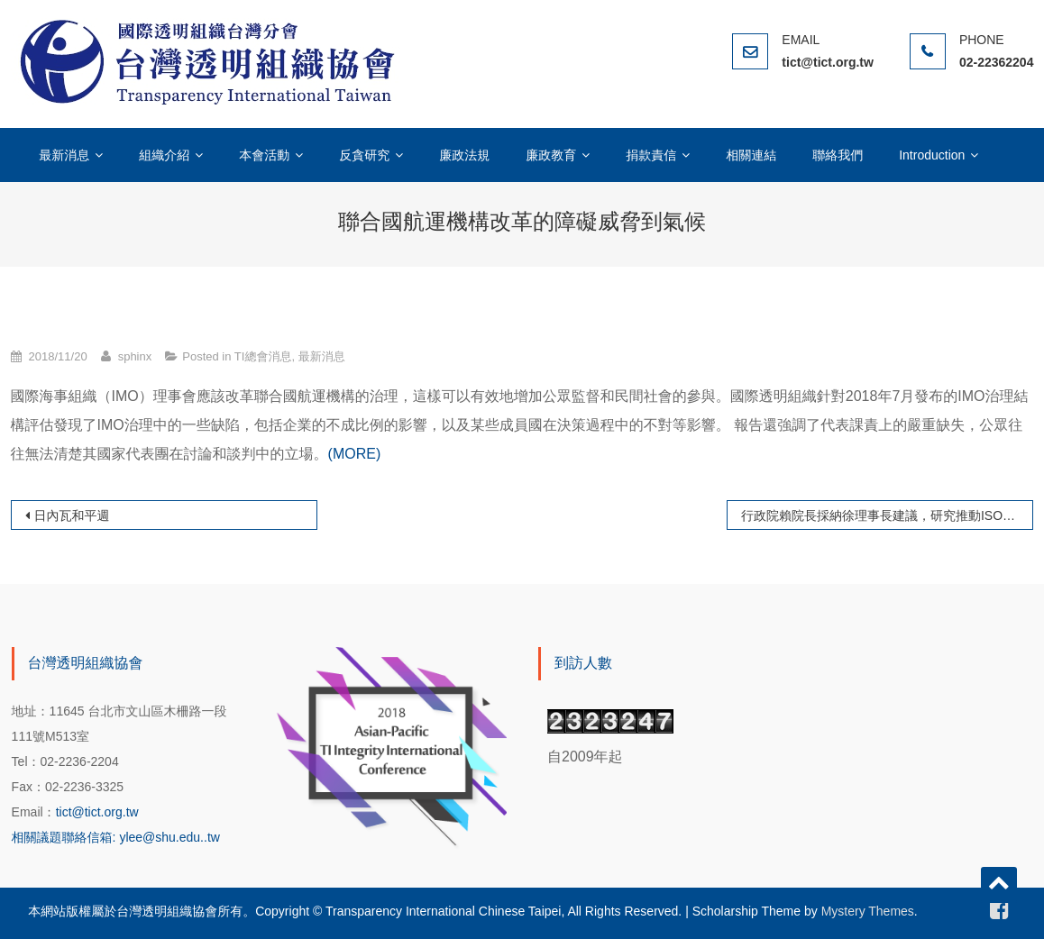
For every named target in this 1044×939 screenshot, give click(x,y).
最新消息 (64, 155)
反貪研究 (364, 155)
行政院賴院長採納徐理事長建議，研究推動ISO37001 (887, 515)
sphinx (135, 356)
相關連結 (751, 155)
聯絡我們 (837, 155)
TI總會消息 (263, 356)
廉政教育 (551, 155)
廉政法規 (464, 155)
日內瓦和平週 (72, 515)
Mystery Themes (867, 911)
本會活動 (264, 155)
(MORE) (354, 453)
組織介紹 (164, 155)
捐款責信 (651, 155)
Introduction (932, 155)
